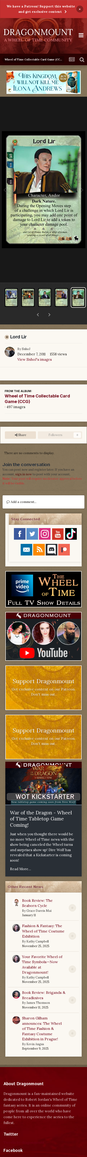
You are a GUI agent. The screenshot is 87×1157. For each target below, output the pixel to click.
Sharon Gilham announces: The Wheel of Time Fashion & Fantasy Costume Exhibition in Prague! (42, 1016)
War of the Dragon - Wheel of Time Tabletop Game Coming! (41, 806)
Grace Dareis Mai (39, 899)
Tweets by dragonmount (24, 1130)
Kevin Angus (35, 1032)
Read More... (20, 857)
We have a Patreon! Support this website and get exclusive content (40, 9)
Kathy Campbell (37, 929)
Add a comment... (21, 490)
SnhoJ (26, 337)
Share (20, 423)
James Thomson (38, 991)
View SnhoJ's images (34, 347)
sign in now (23, 462)
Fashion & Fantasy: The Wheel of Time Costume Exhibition (43, 918)
